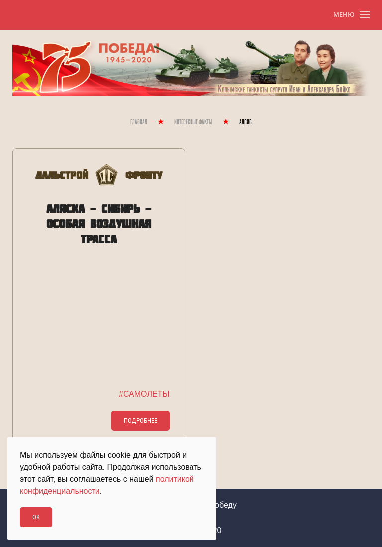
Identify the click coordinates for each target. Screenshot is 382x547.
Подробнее (140, 420)
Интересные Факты (193, 122)
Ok (36, 517)
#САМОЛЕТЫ (144, 394)
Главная (138, 122)
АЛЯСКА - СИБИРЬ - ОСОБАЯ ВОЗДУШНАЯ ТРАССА (98, 223)
